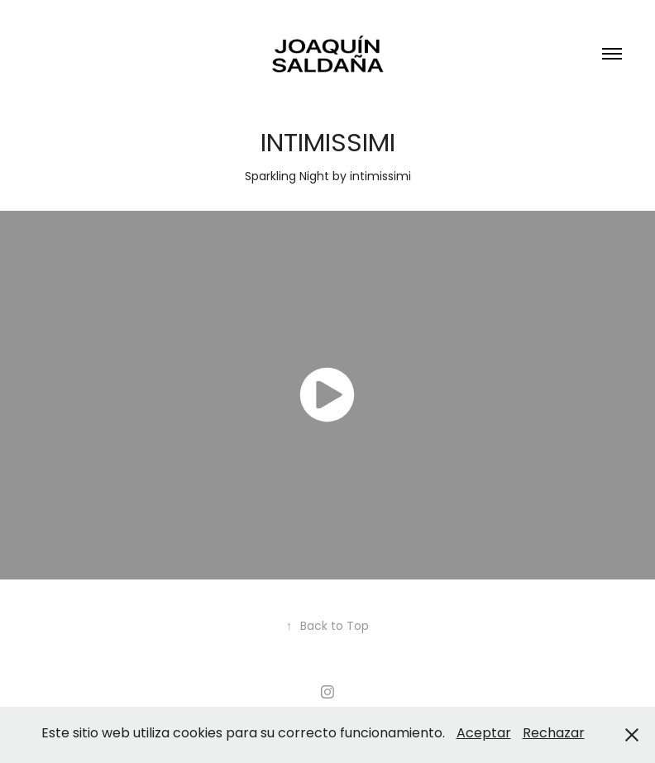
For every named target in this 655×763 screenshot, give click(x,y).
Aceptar (484, 734)
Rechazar (554, 734)
